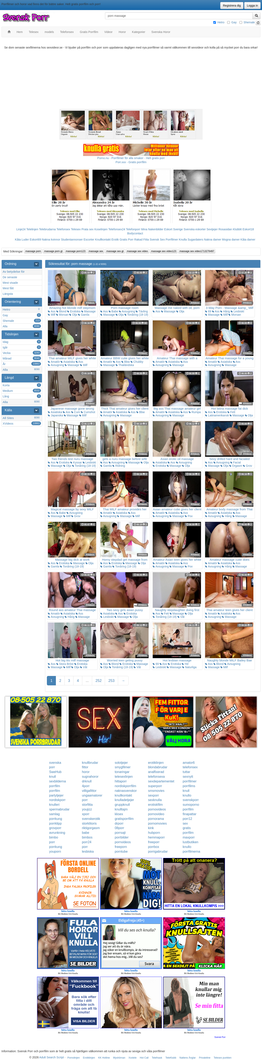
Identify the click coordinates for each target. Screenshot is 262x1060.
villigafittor (89, 790)
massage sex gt (115, 251)
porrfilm (54, 786)
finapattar (189, 814)
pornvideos (123, 842)
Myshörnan (119, 1057)
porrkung (55, 818)
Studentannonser (72, 239)
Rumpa (195, 412)
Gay (234, 22)
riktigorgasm (91, 828)
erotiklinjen (156, 762)
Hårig (225, 311)
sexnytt (188, 776)
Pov (189, 516)
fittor (85, 767)
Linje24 (21, 229)
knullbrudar (90, 762)
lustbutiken (191, 842)
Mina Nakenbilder (152, 229)
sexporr (153, 795)
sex (185, 823)
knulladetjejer (124, 800)
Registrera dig (232, 5)
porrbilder (122, 837)
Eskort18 (248, 229)
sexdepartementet (161, 781)
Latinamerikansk (217, 415)
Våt (181, 616)
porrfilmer (190, 781)
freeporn (121, 847)
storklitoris (89, 823)
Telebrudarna (47, 229)
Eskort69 (35, 239)
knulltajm (121, 809)
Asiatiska (68, 361)
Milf (51, 314)
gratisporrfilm (124, 818)
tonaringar (122, 772)
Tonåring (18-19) (136, 314)
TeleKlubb (170, 1057)
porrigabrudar (158, 851)
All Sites (22, 418)
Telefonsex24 (116, 229)
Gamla (83, 314)
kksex (119, 814)
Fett (231, 412)
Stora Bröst (64, 664)
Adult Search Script (51, 1057)
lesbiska (88, 851)
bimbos (87, 837)
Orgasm (235, 465)
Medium (22, 390)
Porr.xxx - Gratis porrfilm (131, 162)
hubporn (154, 832)
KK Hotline (104, 1057)
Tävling (142, 311)
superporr (155, 786)
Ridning (118, 465)
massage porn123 (75, 251)
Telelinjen (32, 229)
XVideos (22, 423)
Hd (185, 664)
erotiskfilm (155, 804)
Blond (61, 311)
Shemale (249, 22)
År (22, 364)
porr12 (187, 818)
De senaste (10, 277)
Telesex (76, 229)
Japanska (55, 415)
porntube (121, 851)
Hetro (220, 22)
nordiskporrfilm (125, 786)
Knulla (183, 239)
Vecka (22, 353)
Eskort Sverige (173, 229)
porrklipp (55, 823)
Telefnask (157, 1057)
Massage (88, 311)
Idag (22, 342)
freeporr (153, 842)
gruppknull (122, 804)
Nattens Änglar (188, 1057)
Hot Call (144, 1057)
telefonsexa (156, 776)
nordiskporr (57, 800)
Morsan (62, 314)
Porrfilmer (172, 239)
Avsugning (127, 311)
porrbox (153, 847)
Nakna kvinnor (51, 239)
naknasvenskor (126, 790)
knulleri (54, 804)
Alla (22, 326)
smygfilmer (122, 767)
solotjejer (121, 762)
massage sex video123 (163, 251)
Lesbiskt (237, 311)
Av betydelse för (14, 271)
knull (52, 776)
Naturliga (189, 667)
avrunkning (57, 832)
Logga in (252, 5)
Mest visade (10, 282)
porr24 (86, 842)
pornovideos (157, 809)
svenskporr (191, 800)
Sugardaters (195, 239)
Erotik (115, 239)
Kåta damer (248, 239)
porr (52, 767)
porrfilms (189, 786)
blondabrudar (157, 767)
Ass (51, 311)
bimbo (53, 837)
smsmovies (156, 790)
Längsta (8, 293)
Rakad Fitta (141, 239)
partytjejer (56, 795)
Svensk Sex (157, 239)
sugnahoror (90, 776)
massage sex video (137, 251)
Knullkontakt (103, 239)
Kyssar (76, 462)
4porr (85, 786)
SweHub (55, 772)
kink (151, 828)
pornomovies (157, 823)
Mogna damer (231, 239)
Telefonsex (63, 229)
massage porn (33, 251)
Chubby (137, 361)
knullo (187, 795)
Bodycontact (135, 233)
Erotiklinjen (89, 1057)
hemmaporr (156, 837)
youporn (55, 851)
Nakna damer (212, 239)
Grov (247, 465)
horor (85, 772)
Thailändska (125, 365)
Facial (235, 462)
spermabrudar (59, 809)
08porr (119, 828)
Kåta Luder (22, 239)
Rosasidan (225, 229)
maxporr (189, 837)
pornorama (156, 818)
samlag (54, 814)
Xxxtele (133, 1057)
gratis (187, 828)
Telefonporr (133, 229)
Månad (22, 358)
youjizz (87, 809)
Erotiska (73, 311)
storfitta (87, 804)
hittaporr (121, 781)
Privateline (204, 1057)
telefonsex (190, 767)
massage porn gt (53, 251)
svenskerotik (91, 818)
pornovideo (156, 814)
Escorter (89, 239)
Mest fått (8, 288)
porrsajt (120, 832)
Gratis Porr (126, 239)
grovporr (55, 828)
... (87, 681)
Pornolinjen (73, 1057)
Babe (113, 311)
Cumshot (88, 412)
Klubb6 (237, 229)
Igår (22, 347)
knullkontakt (123, 795)
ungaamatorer (92, 795)
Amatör (54, 361)
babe (85, 832)
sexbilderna (57, 781)
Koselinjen (101, 229)
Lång (22, 396)
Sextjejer (212, 229)
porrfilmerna (191, 851)
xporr (85, 814)
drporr (119, 823)
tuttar (186, 772)
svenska (55, 762)
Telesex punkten (223, 1057)
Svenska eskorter (195, 229)
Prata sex (87, 229)
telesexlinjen (124, 776)
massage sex (96, 251)
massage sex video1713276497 (197, 251)
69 (208, 311)
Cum (75, 412)
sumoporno (191, 804)
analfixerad (156, 772)
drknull (86, 781)
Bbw (125, 361)
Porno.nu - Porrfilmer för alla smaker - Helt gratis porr (131, 158)
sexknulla (155, 800)
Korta (22, 385)
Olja (73, 314)
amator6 (189, 762)
